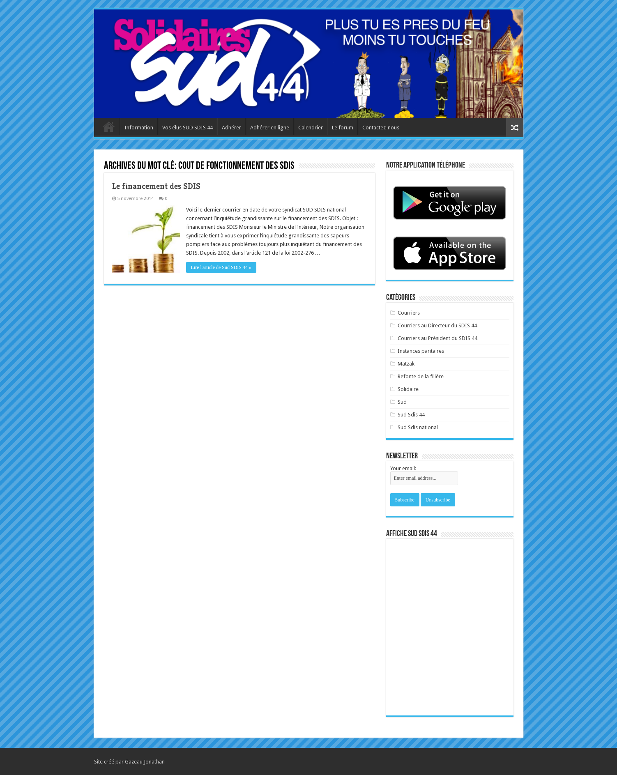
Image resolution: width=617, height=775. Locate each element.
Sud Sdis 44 (411, 415)
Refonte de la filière (421, 376)
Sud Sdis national (418, 427)
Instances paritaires (421, 351)
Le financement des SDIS (156, 186)
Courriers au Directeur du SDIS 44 (437, 325)
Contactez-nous (380, 127)
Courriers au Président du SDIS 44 (437, 338)
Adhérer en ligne (269, 127)
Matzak (406, 364)
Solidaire (408, 389)
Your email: (403, 468)
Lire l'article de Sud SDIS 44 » (221, 267)
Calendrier (310, 127)
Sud (402, 402)
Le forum (342, 127)
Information (138, 127)
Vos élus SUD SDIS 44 (187, 127)
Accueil (109, 126)
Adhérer (231, 127)
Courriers (409, 313)
